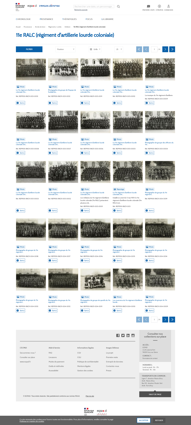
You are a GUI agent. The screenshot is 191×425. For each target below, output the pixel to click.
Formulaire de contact (150, 358)
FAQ (50, 353)
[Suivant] (165, 49)
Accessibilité (53, 370)
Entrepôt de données (114, 361)
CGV (79, 353)
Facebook (118, 335)
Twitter (123, 335)
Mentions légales (83, 366)
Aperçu (20, 103)
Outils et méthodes (56, 366)
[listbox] (65, 49)
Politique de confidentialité (87, 361)
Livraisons (53, 357)
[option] (65, 49)
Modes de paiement (56, 361)
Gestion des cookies (85, 370)
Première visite (112, 357)
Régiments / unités (54, 27)
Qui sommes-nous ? (28, 353)
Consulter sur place (27, 357)
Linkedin (128, 335)
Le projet (109, 353)
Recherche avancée (80, 10)
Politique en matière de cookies (32, 422)
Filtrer (29, 49)
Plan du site (90, 396)
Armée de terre (40, 27)
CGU (79, 357)
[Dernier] (172, 49)
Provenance (28, 27)
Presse (108, 370)
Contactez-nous (112, 366)
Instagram (133, 335)
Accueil (18, 27)
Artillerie (67, 27)
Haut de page (155, 394)
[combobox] (93, 6)
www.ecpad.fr (25, 361)
